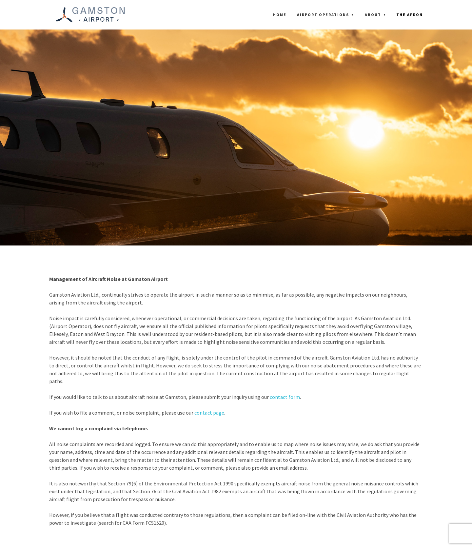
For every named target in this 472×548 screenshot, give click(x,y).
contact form (285, 397)
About (373, 14)
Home (279, 14)
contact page (209, 412)
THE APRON (409, 14)
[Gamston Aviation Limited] (90, 15)
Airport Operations (323, 14)
